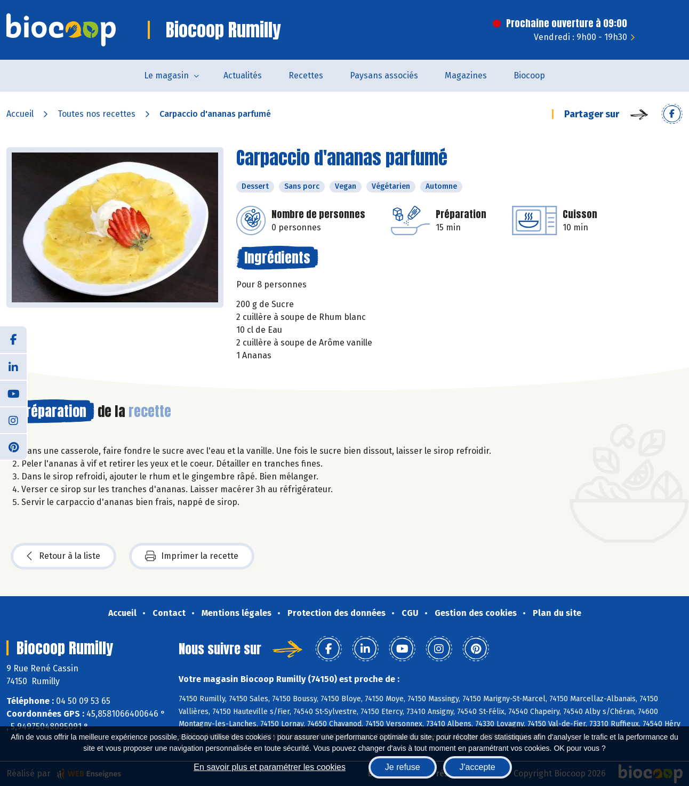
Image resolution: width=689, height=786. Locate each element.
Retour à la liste (63, 556)
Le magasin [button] (166, 75)
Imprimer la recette (191, 556)
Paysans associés (384, 75)
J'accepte (477, 767)
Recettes (306, 75)
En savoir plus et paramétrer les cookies (270, 767)
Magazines (466, 75)
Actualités (242, 75)
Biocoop (529, 75)
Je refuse (402, 767)
